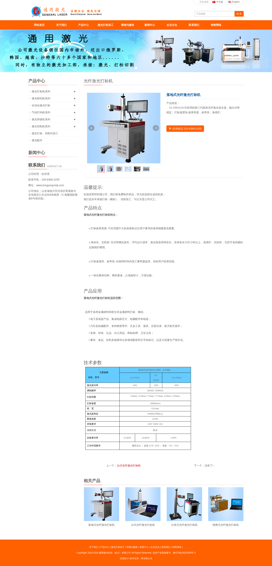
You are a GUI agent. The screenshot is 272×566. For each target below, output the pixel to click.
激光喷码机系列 (41, 98)
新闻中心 (149, 24)
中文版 (217, 2)
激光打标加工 (106, 24)
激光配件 (37, 140)
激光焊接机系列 (41, 119)
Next (156, 128)
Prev (91, 128)
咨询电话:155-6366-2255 (185, 128)
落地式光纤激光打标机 (101, 524)
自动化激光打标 (41, 105)
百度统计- (125, 558)
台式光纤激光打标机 (129, 465)
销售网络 (216, 24)
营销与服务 (127, 24)
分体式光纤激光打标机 (184, 524)
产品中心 (83, 24)
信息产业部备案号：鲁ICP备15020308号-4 (174, 552)
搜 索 (239, 13)
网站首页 (39, 24)
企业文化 (172, 24)
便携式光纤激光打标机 (225, 524)
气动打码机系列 (41, 112)
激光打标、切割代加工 (45, 133)
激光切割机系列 (41, 126)
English (234, 2)
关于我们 (61, 24)
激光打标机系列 (41, 91)
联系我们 (194, 24)
